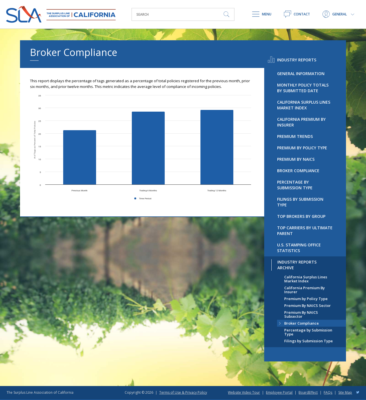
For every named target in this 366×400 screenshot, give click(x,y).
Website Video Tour (244, 392)
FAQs (328, 392)
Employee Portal (279, 392)
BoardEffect (308, 392)
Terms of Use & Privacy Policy (183, 392)
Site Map (345, 392)
